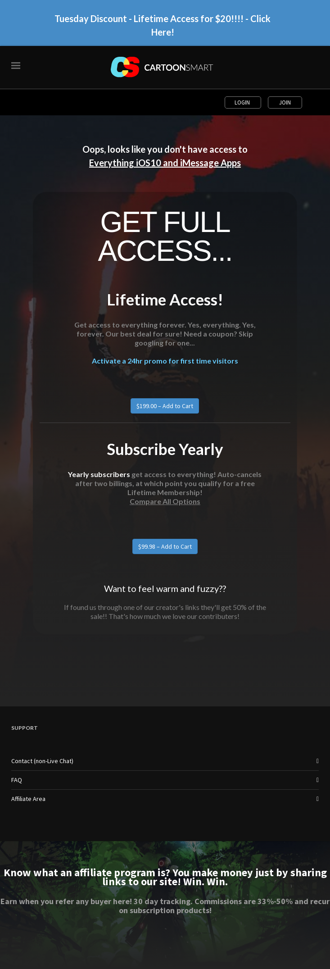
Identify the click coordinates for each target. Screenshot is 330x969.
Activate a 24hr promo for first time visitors (165, 360)
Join (285, 102)
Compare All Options (165, 501)
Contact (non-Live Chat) (42, 761)
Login (243, 102)
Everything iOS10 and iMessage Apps (165, 162)
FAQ (16, 780)
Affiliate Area (28, 799)
